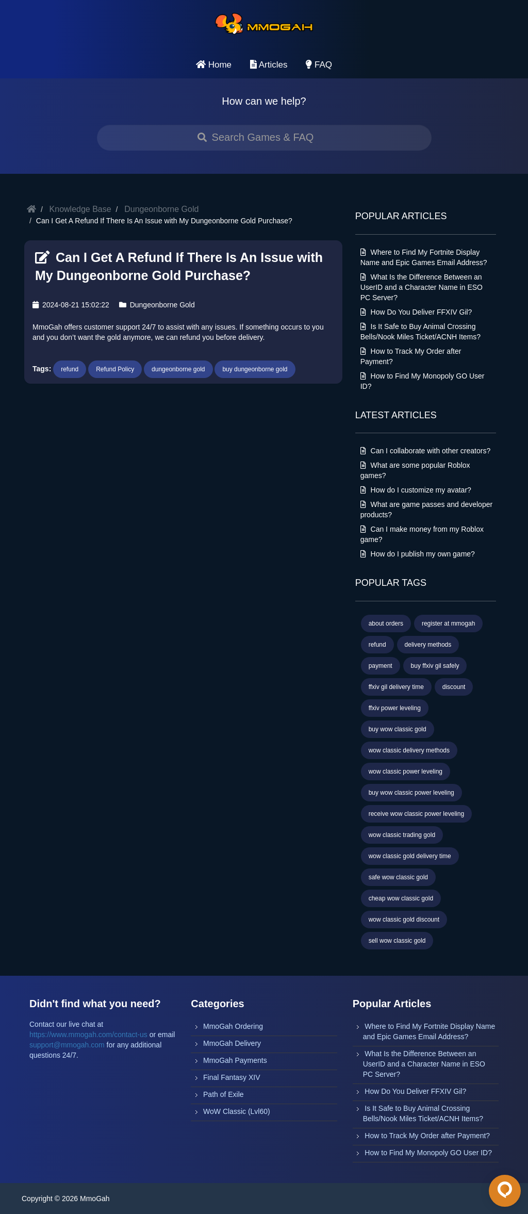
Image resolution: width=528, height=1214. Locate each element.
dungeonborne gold (178, 369)
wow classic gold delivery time (410, 856)
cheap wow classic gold (401, 898)
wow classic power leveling (405, 771)
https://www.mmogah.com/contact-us (88, 1034)
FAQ (319, 65)
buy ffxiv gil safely (435, 665)
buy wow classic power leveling (411, 792)
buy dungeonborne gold (254, 369)
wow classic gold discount (404, 919)
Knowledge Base (80, 209)
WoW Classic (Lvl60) (236, 1111)
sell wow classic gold (397, 940)
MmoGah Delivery (232, 1043)
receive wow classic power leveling (416, 813)
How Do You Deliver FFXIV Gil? (416, 312)
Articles (269, 65)
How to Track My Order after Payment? (427, 1135)
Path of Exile (223, 1094)
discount (454, 687)
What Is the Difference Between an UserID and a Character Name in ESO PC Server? (421, 287)
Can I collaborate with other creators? (425, 451)
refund (69, 369)
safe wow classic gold (398, 877)
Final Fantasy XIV (231, 1077)
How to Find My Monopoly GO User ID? (428, 1153)
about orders (386, 623)
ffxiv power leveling (395, 708)
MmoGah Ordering (233, 1026)
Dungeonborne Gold (161, 209)
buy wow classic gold (397, 729)
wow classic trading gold (402, 835)
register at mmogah (448, 623)
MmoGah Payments (235, 1060)
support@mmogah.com (67, 1045)
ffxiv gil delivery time (396, 687)
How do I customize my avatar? (415, 490)
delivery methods (428, 644)
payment (380, 665)
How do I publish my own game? (417, 554)
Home (214, 65)
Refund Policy (115, 369)
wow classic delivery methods (409, 750)
